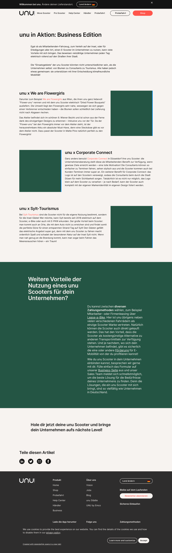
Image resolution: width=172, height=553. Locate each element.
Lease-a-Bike (96, 317)
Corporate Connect (97, 158)
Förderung (122, 350)
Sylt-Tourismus (31, 214)
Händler (87, 13)
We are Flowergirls (52, 99)
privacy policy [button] (53, 532)
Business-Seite (108, 370)
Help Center (74, 13)
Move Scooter (43, 13)
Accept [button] (143, 540)
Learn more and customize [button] (122, 540)
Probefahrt (100, 13)
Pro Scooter (59, 13)
